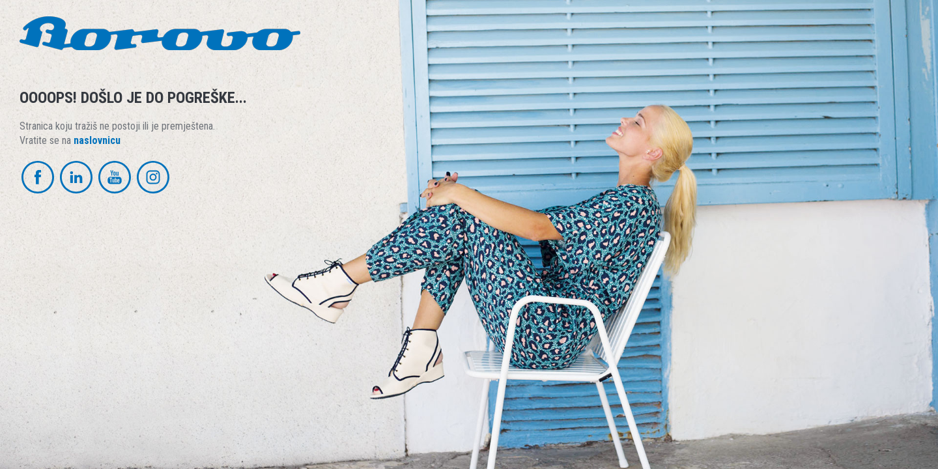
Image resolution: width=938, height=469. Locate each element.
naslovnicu (97, 140)
